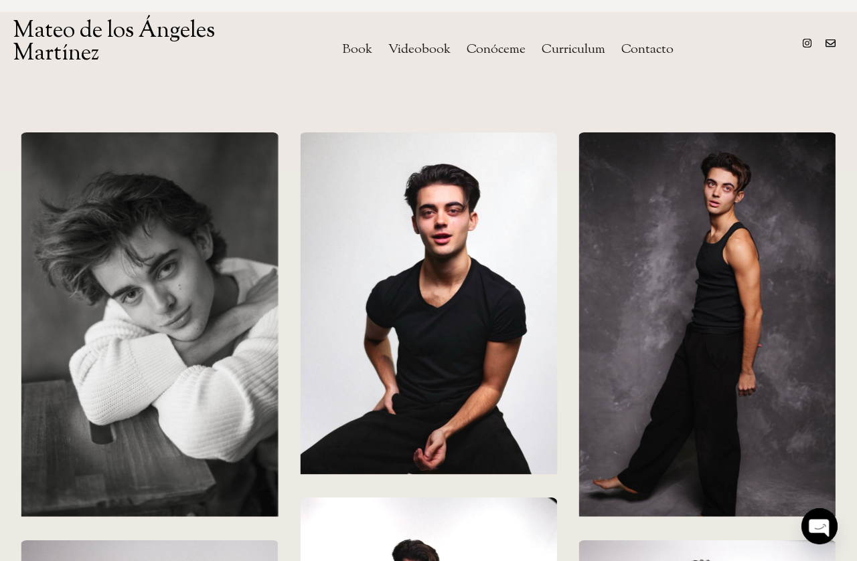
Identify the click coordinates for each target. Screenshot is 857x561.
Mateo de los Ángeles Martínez (114, 42)
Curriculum (573, 50)
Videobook (419, 50)
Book (357, 50)
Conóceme (496, 50)
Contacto (647, 50)
